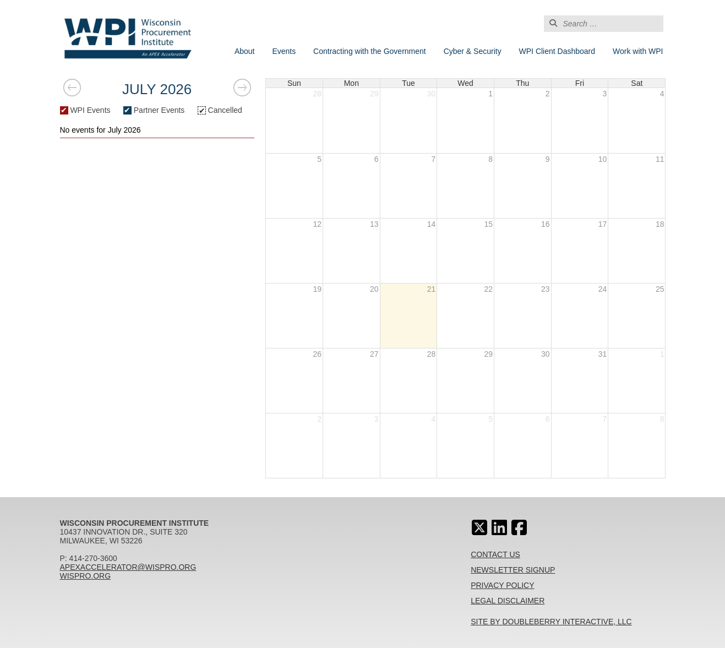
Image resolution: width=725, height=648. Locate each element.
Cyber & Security (472, 51)
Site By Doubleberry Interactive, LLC (551, 621)
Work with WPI (638, 51)
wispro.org (85, 575)
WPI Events (85, 110)
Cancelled (220, 110)
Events (284, 51)
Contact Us (495, 554)
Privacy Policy (502, 585)
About (245, 51)
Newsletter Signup (513, 569)
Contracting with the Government (369, 51)
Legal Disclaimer (507, 600)
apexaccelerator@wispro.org (128, 567)
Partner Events (154, 110)
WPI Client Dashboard (557, 51)
